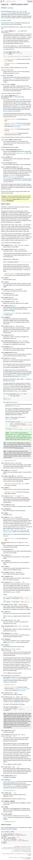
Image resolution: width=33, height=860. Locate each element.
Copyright (16, 846)
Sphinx (27, 858)
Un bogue (29, 857)
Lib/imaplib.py (11, 7)
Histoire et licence (28, 851)
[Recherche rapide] (17, 1)
